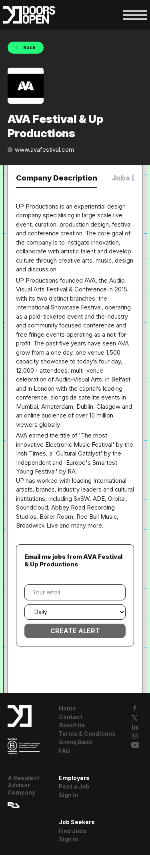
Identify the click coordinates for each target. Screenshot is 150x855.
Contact (70, 716)
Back (29, 47)
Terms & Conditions (87, 733)
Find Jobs (72, 830)
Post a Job (74, 786)
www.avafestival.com (44, 149)
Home (67, 708)
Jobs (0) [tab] (127, 178)
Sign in (68, 794)
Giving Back (75, 742)
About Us (72, 725)
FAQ (64, 750)
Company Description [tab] (56, 178)
